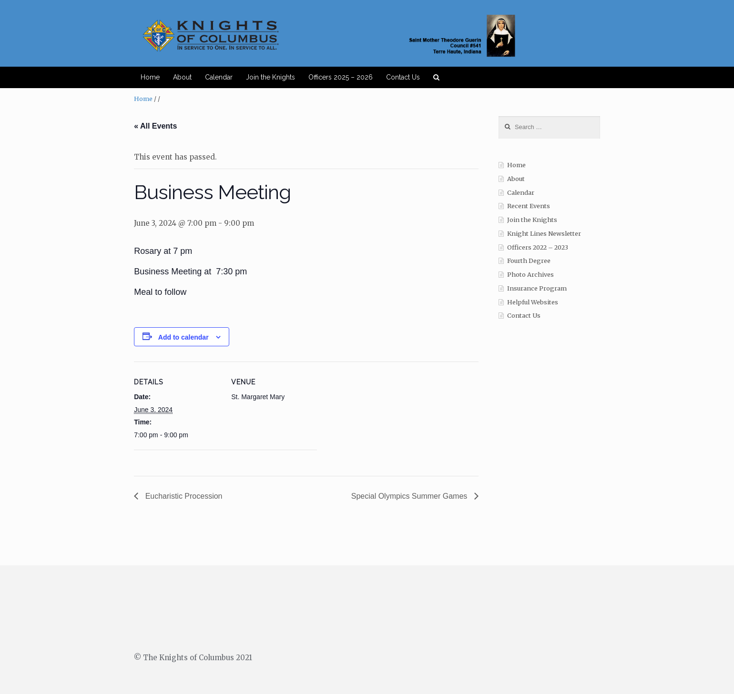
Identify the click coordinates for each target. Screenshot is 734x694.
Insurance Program (537, 288)
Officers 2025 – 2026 (340, 77)
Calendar (219, 77)
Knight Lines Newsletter (544, 234)
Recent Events (528, 206)
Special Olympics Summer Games (410, 496)
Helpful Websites (532, 302)
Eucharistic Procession (182, 496)
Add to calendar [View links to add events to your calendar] (183, 337)
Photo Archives (530, 275)
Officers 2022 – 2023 (537, 247)
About (182, 77)
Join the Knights (270, 77)
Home (150, 77)
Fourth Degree (528, 261)
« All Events (155, 126)
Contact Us (403, 77)
